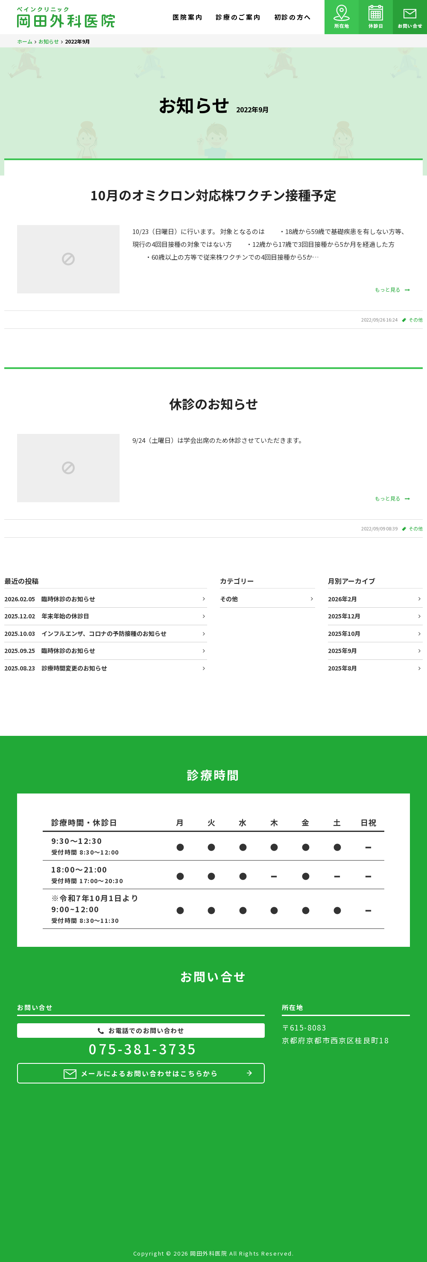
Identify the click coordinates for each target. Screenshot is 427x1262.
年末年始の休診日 (46, 616)
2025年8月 (342, 668)
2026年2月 (342, 598)
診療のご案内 (238, 16)
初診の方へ (293, 16)
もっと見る (392, 289)
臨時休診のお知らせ (49, 598)
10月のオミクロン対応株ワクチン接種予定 (213, 194)
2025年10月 (344, 633)
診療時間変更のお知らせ (55, 668)
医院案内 (188, 16)
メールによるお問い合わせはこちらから (150, 1073)
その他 (416, 319)
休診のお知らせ (213, 403)
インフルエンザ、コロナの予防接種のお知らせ (85, 633)
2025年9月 (342, 650)
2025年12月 (344, 616)
